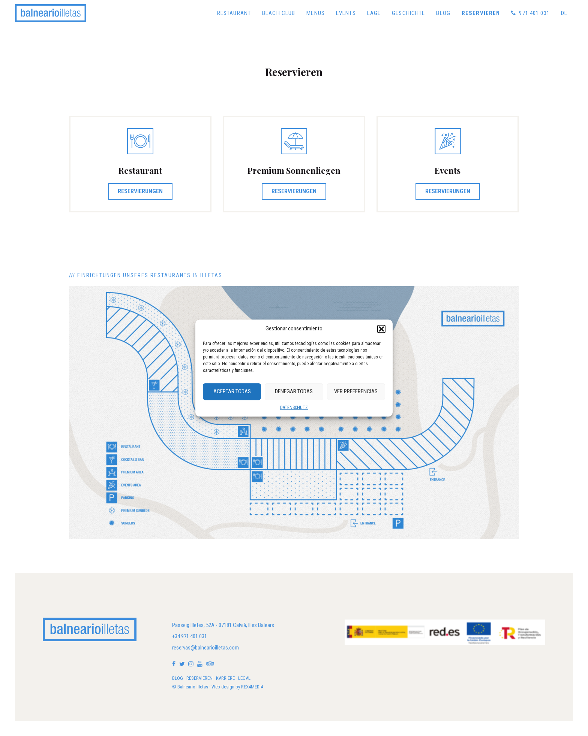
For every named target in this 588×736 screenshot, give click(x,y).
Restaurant (234, 13)
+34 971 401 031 (189, 636)
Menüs (315, 13)
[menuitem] (564, 13)
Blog (443, 13)
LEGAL (244, 678)
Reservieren (481, 13)
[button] (381, 329)
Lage (374, 13)
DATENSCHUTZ (294, 407)
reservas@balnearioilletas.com (205, 647)
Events (346, 13)
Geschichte (408, 13)
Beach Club (278, 13)
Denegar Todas (294, 391)
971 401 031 (530, 13)
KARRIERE (225, 678)
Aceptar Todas (232, 391)
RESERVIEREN (199, 678)
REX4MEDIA (252, 687)
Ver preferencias (356, 391)
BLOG (177, 678)
